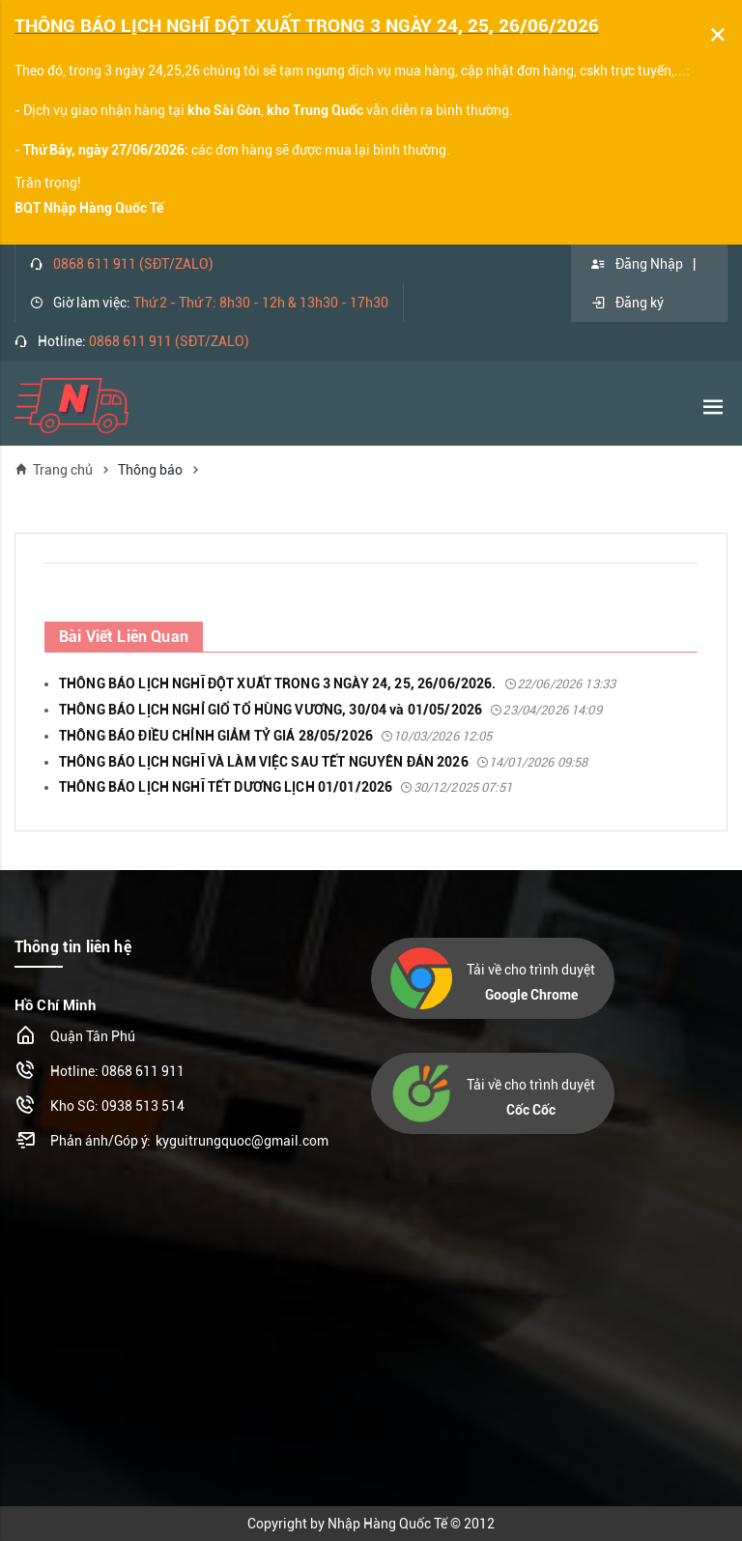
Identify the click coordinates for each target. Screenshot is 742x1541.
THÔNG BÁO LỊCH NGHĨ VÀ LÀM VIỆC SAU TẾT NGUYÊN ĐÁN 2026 (323, 762)
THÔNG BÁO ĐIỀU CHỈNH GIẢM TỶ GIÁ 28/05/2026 (276, 735)
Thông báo (150, 470)
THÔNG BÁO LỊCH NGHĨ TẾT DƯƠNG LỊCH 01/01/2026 (285, 787)
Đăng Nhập (636, 264)
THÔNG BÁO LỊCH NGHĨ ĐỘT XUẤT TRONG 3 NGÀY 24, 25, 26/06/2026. (337, 683)
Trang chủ (53, 469)
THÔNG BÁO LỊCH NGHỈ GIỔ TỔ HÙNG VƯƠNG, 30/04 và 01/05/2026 (330, 709)
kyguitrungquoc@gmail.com (242, 1140)
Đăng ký (627, 302)
